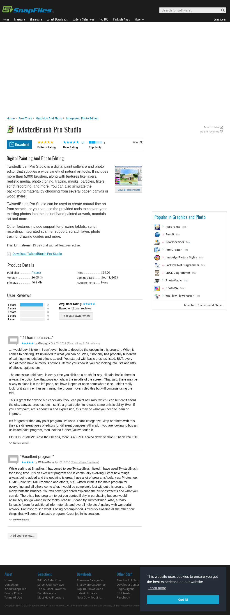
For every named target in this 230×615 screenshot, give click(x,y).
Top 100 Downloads (90, 589)
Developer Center (128, 584)
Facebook (123, 597)
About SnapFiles (15, 589)
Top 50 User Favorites (51, 589)
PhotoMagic (174, 280)
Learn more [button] (157, 588)
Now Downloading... (90, 597)
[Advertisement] (44, 70)
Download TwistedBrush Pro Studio (37, 253)
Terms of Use (13, 597)
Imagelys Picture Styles (181, 257)
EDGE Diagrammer (178, 272)
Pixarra (36, 272)
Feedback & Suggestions (133, 580)
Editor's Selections (49, 580)
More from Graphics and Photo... (204, 305)
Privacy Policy (13, 593)
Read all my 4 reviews (85, 462)
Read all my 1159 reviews (83, 343)
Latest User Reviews (50, 584)
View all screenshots (128, 189)
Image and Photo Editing (82, 118)
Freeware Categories (90, 580)
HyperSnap (173, 226)
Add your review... (22, 535)
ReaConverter (175, 242)
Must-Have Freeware (50, 597)
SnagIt (170, 234)
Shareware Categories (91, 584)
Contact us (11, 584)
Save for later (211, 127)
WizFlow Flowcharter (180, 295)
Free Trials (25, 118)
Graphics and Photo (49, 118)
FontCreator (174, 249)
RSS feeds (124, 593)
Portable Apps (46, 593)
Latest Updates (87, 593)
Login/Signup (126, 589)
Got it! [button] (183, 599)
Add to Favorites (209, 131)
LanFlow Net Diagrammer (182, 265)
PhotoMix (172, 288)
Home (11, 118)
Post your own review (76, 316)
